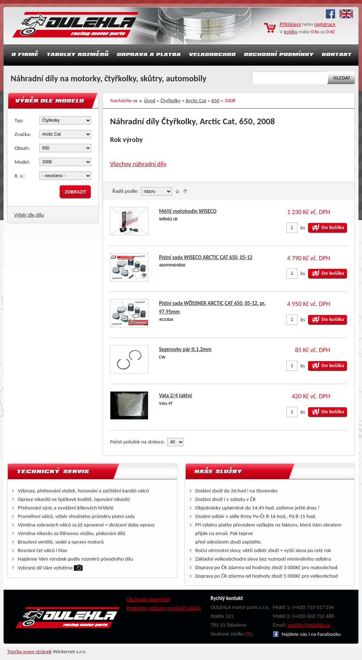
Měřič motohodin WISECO (187, 211)
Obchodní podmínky (148, 599)
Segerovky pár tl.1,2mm (185, 349)
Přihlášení (290, 24)
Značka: (23, 134)
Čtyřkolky (170, 100)
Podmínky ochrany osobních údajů (164, 608)
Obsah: (22, 148)
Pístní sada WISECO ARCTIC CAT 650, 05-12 (205, 257)
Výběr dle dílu (29, 215)
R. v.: (20, 176)
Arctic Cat (196, 100)
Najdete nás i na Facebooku (307, 634)
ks (303, 227)
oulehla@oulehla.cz (308, 625)
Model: (22, 162)
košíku (290, 31)
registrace (325, 24)
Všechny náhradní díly (138, 164)
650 (216, 100)
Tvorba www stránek (29, 651)
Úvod (149, 100)
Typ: (19, 120)
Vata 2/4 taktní (175, 395)
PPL (249, 634)
